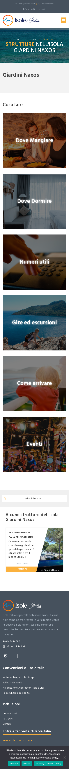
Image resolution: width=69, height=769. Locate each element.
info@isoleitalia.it (25, 3)
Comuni (7, 724)
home (19, 39)
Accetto (14, 763)
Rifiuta (27, 763)
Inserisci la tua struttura (17, 740)
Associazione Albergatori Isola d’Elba (24, 688)
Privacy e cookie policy (48, 763)
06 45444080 (46, 3)
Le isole (33, 39)
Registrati (29, 9)
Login (42, 9)
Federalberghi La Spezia (16, 693)
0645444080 (11, 641)
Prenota (22, 569)
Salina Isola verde (12, 682)
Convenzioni (10, 713)
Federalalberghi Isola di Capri (19, 677)
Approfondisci (22, 563)
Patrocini (8, 719)
